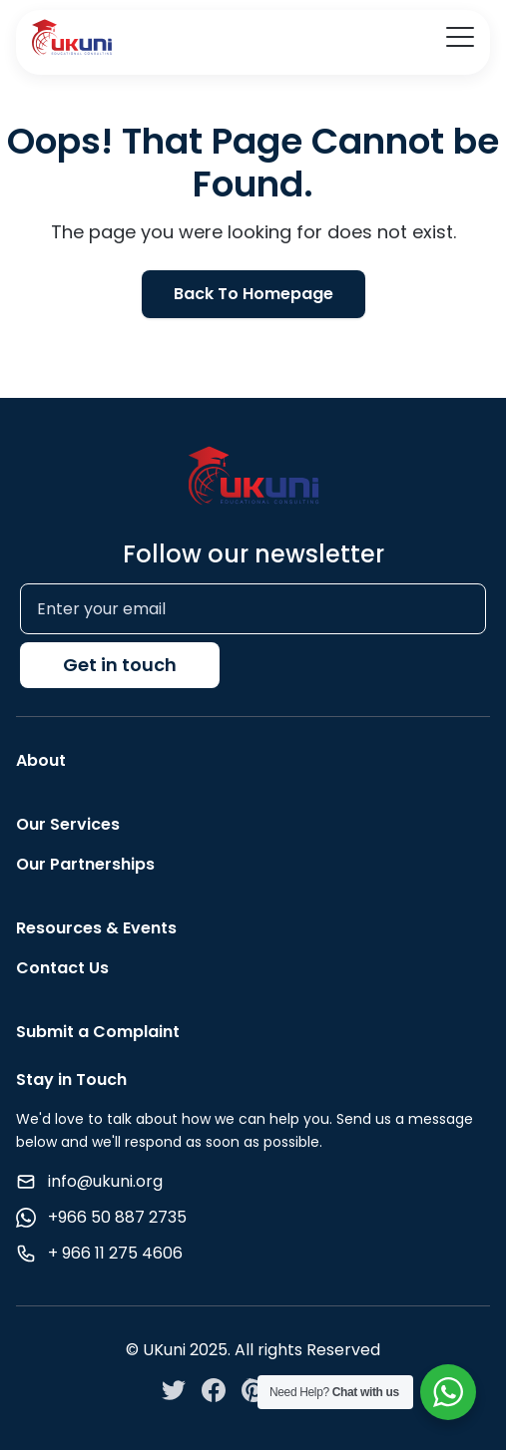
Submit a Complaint (98, 1031)
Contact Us (62, 967)
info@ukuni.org (105, 1181)
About (41, 760)
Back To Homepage (253, 293)
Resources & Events (96, 927)
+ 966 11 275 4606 (115, 1253)
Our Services (68, 824)
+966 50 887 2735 (117, 1217)
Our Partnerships (85, 864)
